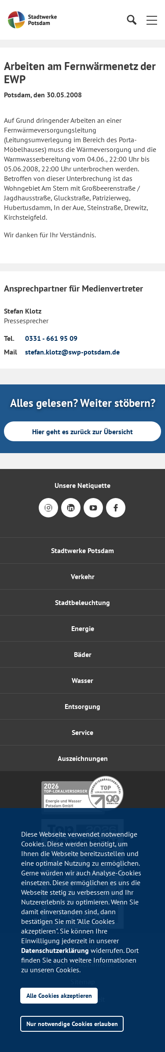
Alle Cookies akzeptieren (59, 995)
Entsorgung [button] (82, 706)
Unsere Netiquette (82, 485)
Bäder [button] (83, 654)
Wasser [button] (82, 680)
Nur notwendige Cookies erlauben (72, 1023)
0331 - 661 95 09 (51, 338)
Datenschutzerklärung (55, 950)
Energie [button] (82, 628)
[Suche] (131, 20)
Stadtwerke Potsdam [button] (82, 550)
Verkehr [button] (83, 576)
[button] (151, 20)
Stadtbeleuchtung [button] (82, 602)
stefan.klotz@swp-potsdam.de (72, 351)
